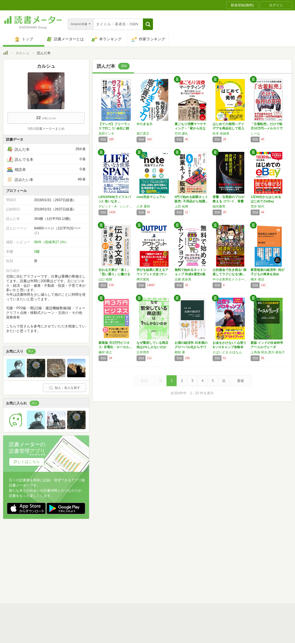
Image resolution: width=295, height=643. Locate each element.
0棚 (36, 252)
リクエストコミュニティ (181, 569)
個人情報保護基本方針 (113, 560)
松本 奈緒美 (221, 133)
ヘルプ (78, 569)
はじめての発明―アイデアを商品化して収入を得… (228, 128)
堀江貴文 (143, 133)
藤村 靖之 (105, 352)
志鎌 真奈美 (183, 279)
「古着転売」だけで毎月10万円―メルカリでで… (267, 128)
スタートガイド (121, 551)
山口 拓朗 (105, 279)
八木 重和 (143, 206)
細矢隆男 (219, 206)
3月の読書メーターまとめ (46, 128)
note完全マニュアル (151, 197)
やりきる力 (144, 124)
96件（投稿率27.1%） (51, 242)
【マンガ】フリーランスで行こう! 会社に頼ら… (114, 128)
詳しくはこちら (27, 461)
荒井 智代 (257, 206)
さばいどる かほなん (227, 352)
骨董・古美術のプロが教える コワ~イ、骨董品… (228, 201)
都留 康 (180, 352)
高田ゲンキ (106, 133)
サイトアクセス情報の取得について (235, 560)
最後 (240, 381)
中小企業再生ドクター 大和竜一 (230, 279)
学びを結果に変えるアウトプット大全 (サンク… (152, 274)
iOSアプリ (112, 578)
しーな (255, 133)
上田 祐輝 (181, 206)
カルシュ (22, 53)
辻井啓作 (143, 352)
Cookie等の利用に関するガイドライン (168, 560)
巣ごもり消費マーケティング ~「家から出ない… (190, 128)
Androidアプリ (84, 578)
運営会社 (79, 560)
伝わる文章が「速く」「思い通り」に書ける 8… (114, 274)
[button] (148, 24)
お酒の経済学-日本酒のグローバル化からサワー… (191, 347)
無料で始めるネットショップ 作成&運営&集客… (190, 274)
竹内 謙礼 (181, 133)
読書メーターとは (86, 551)
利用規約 (150, 551)
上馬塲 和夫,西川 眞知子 (268, 352)
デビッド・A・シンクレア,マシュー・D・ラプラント (116, 206)
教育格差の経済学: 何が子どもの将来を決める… (267, 274)
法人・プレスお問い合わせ (132, 569)
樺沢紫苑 (143, 279)
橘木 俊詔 (257, 279)
